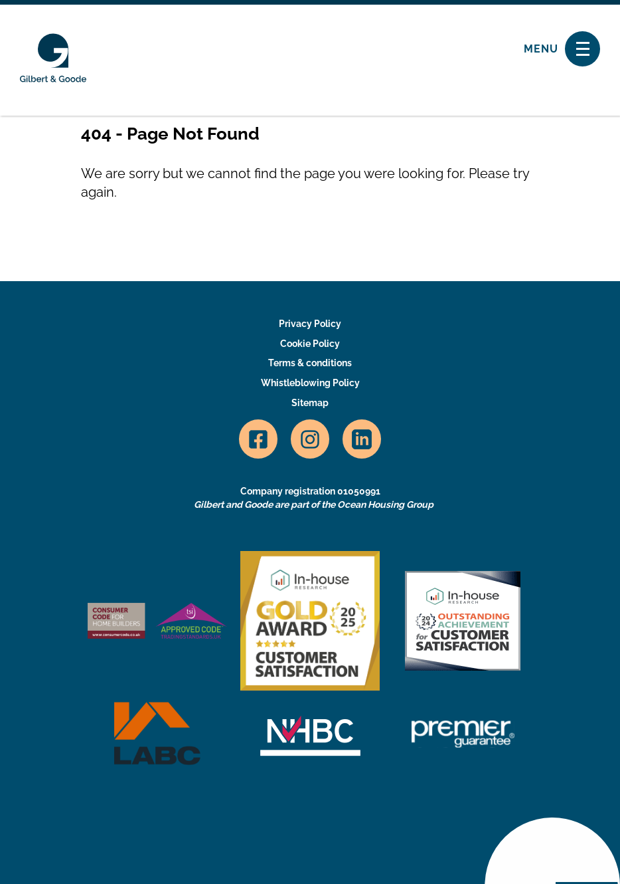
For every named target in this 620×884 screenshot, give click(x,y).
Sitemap (310, 402)
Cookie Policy (310, 343)
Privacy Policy (310, 323)
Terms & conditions (310, 363)
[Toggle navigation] (582, 48)
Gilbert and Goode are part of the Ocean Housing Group (313, 504)
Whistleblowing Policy (310, 383)
